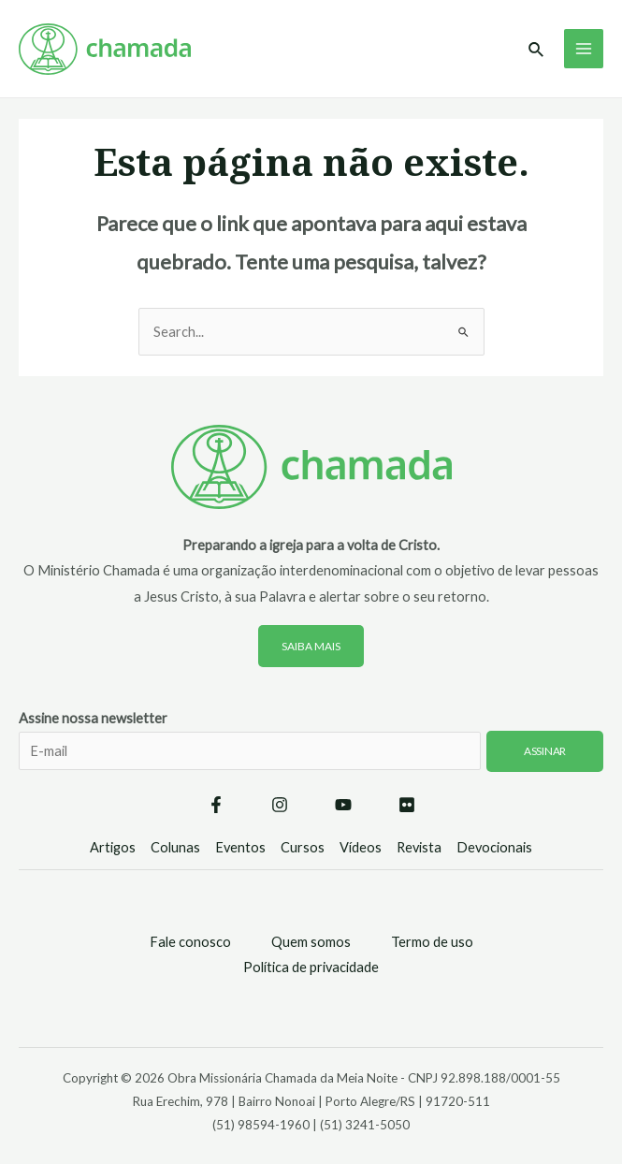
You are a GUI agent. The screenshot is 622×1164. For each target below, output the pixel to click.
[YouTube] (343, 804)
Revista (419, 847)
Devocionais (494, 847)
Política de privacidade (311, 967)
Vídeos (361, 847)
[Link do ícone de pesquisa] (536, 50)
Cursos (303, 847)
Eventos (240, 847)
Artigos (113, 847)
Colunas (175, 847)
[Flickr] (406, 804)
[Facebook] (216, 804)
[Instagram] (279, 804)
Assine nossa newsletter (311, 752)
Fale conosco (190, 942)
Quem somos (311, 942)
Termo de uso (432, 942)
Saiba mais (311, 646)
